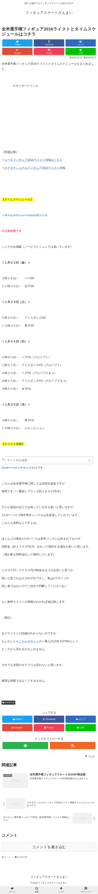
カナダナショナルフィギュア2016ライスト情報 (34, 167)
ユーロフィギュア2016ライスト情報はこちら (33, 159)
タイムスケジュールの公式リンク (25, 215)
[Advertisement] (25, 108)
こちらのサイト (29, 641)
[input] (49, 463)
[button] (90, 463)
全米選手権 (9, 702)
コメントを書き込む (49, 847)
